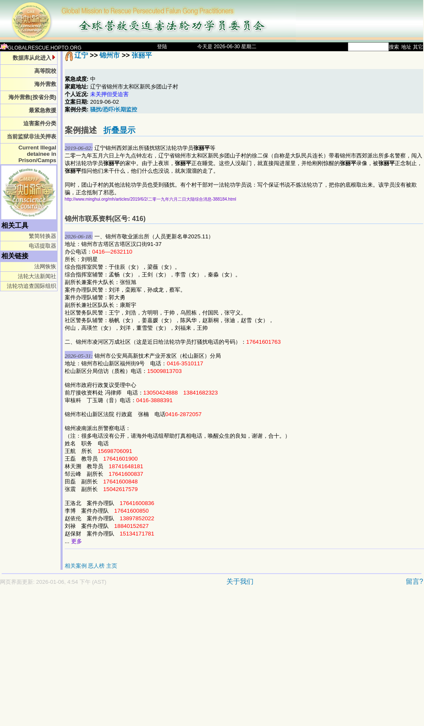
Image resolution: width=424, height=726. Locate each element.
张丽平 (142, 55)
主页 (111, 566)
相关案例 (76, 566)
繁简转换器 (42, 236)
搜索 (394, 47)
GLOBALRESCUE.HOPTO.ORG (41, 48)
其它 (418, 47)
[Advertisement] (162, 660)
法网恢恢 (45, 266)
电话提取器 (42, 246)
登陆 (162, 47)
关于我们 (239, 581)
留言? (414, 581)
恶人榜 (96, 566)
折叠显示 (119, 130)
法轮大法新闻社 (37, 276)
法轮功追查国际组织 (31, 286)
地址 (406, 47)
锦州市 (109, 55)
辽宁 (81, 55)
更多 (76, 541)
